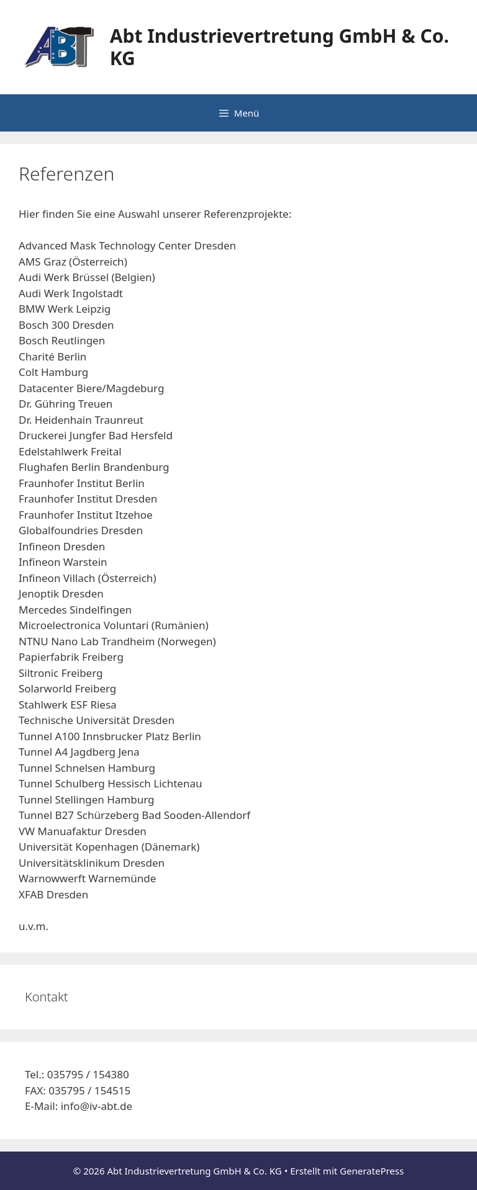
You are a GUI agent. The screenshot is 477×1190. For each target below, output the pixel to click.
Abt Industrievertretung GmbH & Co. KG (279, 47)
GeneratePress (372, 1171)
